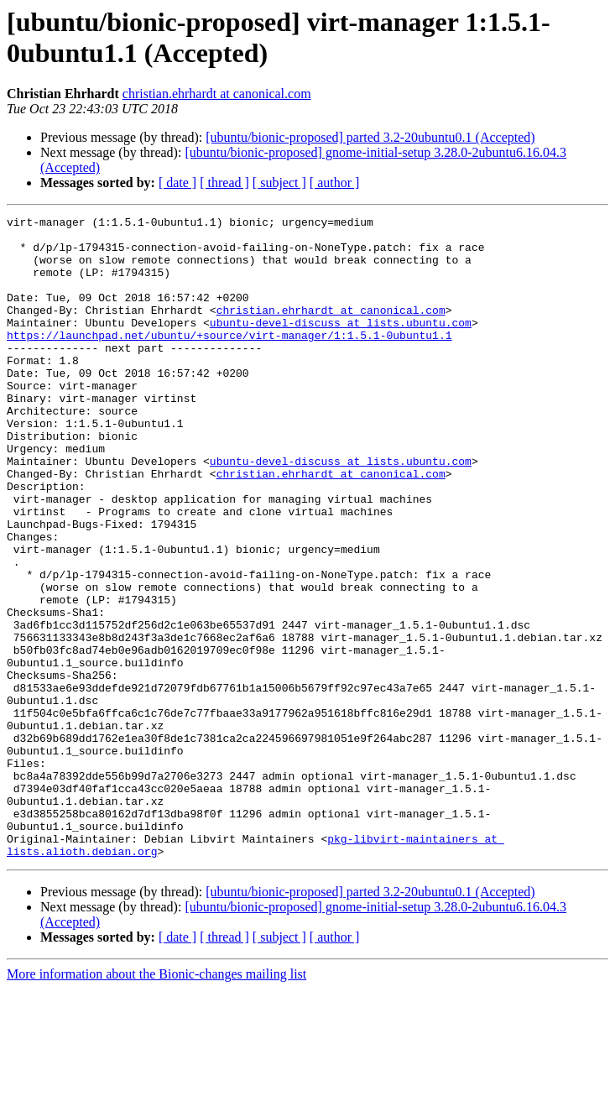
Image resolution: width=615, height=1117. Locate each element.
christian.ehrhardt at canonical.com (216, 93)
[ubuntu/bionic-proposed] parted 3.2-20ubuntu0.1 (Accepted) (370, 137)
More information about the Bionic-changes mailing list (156, 1102)
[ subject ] (279, 182)
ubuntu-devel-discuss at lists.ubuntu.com (341, 344)
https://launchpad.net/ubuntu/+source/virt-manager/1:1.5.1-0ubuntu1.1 (229, 360)
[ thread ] (224, 182)
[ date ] (177, 182)
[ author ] (335, 182)
